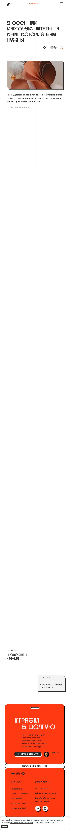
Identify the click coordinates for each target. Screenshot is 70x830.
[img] (38, 808)
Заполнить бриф (18, 808)
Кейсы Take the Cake (20, 793)
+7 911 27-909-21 (42, 788)
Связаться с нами (19, 803)
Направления (17, 789)
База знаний (17, 798)
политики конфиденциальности (21, 822)
